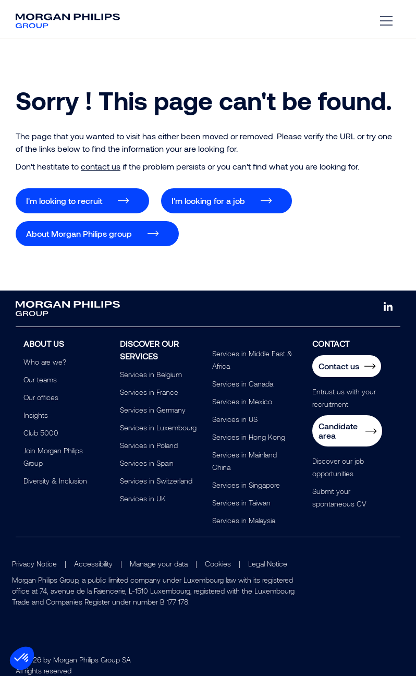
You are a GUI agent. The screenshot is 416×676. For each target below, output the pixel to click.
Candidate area (338, 430)
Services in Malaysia (243, 520)
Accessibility (93, 563)
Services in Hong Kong (248, 436)
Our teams (40, 379)
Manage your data (159, 563)
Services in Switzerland (156, 480)
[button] (21, 658)
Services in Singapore (246, 484)
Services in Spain (147, 462)
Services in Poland (149, 445)
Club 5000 (40, 432)
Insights (35, 415)
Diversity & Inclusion (55, 480)
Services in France (149, 392)
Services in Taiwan (241, 502)
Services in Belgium (151, 374)
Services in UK (143, 498)
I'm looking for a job (208, 201)
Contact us (339, 366)
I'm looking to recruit (64, 201)
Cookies (218, 563)
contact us (100, 166)
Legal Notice (267, 563)
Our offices (40, 397)
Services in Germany (153, 409)
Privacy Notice (34, 563)
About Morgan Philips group (79, 233)
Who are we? (44, 361)
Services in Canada (242, 383)
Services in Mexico (242, 401)
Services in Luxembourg (158, 427)
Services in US (235, 419)
